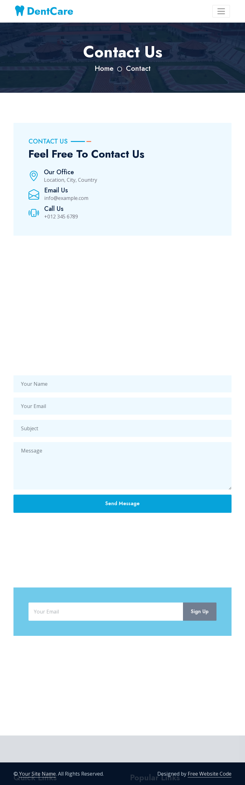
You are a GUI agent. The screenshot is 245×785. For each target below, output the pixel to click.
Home (104, 68)
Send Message (122, 516)
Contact (138, 68)
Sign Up (200, 631)
